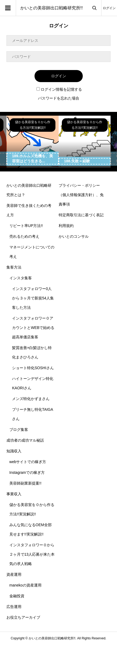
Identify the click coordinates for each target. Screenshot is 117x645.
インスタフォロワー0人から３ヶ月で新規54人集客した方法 (33, 298)
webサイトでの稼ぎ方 (27, 462)
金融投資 (16, 596)
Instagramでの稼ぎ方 (27, 472)
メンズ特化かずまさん (31, 399)
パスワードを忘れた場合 (58, 98)
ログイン (109, 8)
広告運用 (13, 606)
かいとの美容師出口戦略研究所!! (51, 8)
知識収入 (13, 451)
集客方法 (13, 267)
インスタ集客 (20, 278)
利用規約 (66, 225)
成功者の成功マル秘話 (25, 440)
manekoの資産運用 (25, 585)
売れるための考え (24, 236)
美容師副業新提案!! (25, 483)
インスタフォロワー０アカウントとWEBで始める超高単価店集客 (33, 327)
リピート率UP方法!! (26, 225)
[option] (33, 142)
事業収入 (13, 494)
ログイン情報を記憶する (59, 89)
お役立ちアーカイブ (23, 617)
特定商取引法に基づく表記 (81, 215)
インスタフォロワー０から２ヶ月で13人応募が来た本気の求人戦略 (32, 554)
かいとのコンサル (74, 236)
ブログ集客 (18, 429)
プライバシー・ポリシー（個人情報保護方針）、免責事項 (81, 194)
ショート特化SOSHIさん (33, 368)
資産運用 (13, 574)
